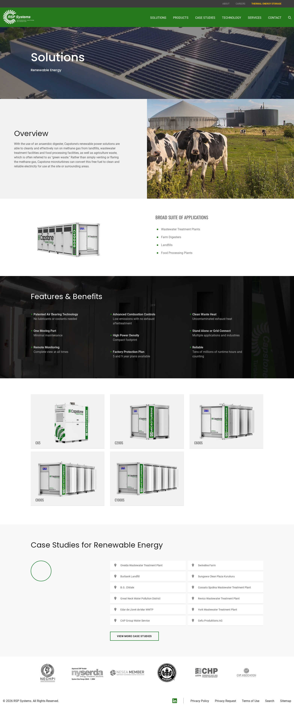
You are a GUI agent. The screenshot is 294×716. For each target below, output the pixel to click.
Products (180, 17)
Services (254, 17)
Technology (231, 17)
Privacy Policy (199, 704)
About (226, 3)
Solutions (158, 17)
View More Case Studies (134, 639)
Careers (240, 3)
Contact (274, 17)
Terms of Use (250, 704)
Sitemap (285, 704)
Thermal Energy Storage (266, 3)
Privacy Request (225, 704)
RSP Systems (22, 704)
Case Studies (205, 17)
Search (269, 704)
